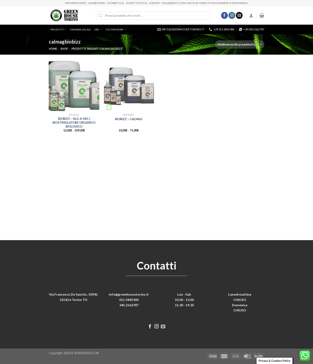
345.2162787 (129, 305)
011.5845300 (129, 300)
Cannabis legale (80, 29)
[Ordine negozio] (239, 44)
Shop (64, 48)
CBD (98, 29)
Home (53, 48)
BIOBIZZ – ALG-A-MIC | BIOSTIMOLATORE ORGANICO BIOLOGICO (74, 122)
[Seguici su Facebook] (224, 15)
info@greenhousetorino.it (129, 294)
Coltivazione (115, 29)
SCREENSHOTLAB (86, 353)
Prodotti (58, 29)
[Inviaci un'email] (239, 15)
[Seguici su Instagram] (231, 15)
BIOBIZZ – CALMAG (128, 119)
